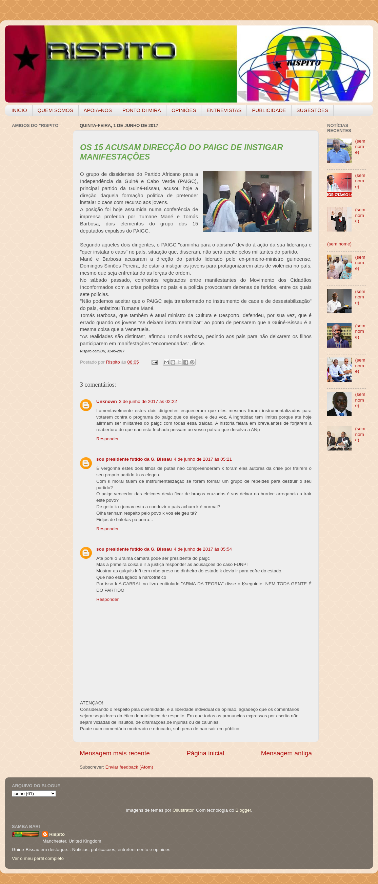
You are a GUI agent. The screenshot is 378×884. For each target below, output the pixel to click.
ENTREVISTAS (223, 110)
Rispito (57, 834)
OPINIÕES (184, 110)
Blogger (243, 810)
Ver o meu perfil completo (38, 858)
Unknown (106, 401)
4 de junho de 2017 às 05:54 (203, 549)
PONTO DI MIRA (141, 110)
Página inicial (205, 753)
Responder (107, 438)
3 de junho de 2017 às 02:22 (148, 401)
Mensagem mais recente (115, 753)
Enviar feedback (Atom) (129, 767)
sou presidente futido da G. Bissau (134, 459)
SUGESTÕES (312, 110)
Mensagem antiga (286, 753)
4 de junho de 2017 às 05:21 (203, 459)
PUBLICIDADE (269, 110)
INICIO (19, 110)
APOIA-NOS (98, 110)
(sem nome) (360, 146)
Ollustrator (183, 810)
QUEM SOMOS (55, 110)
